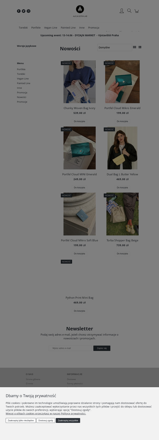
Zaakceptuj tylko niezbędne (21, 420)
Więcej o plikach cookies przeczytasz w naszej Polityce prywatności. (46, 413)
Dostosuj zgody (45, 420)
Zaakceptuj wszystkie (68, 420)
